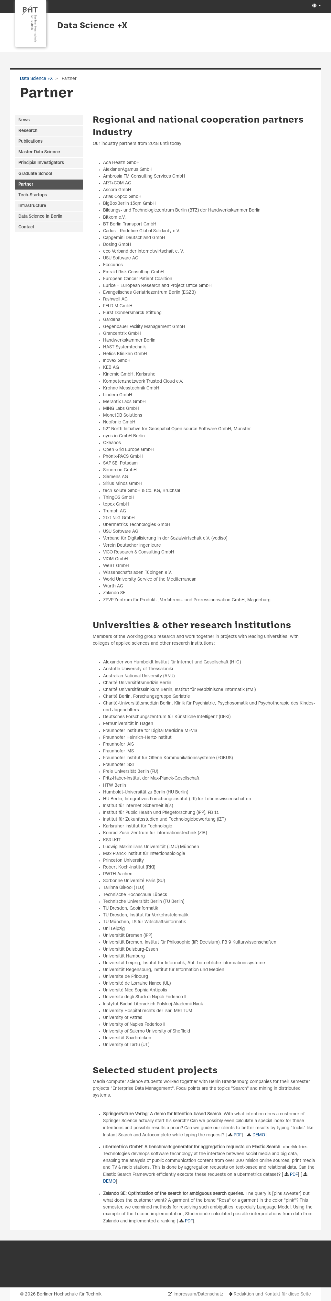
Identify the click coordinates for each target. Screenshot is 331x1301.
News (24, 120)
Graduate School (35, 174)
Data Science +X (92, 26)
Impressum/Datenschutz (198, 1294)
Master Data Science (39, 152)
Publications (30, 141)
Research (27, 131)
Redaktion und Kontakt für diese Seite (272, 1294)
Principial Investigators (41, 163)
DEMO (258, 1135)
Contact (26, 227)
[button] (316, 6)
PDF (237, 1135)
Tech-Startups (32, 195)
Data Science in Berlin (40, 216)
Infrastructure (32, 206)
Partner (25, 184)
